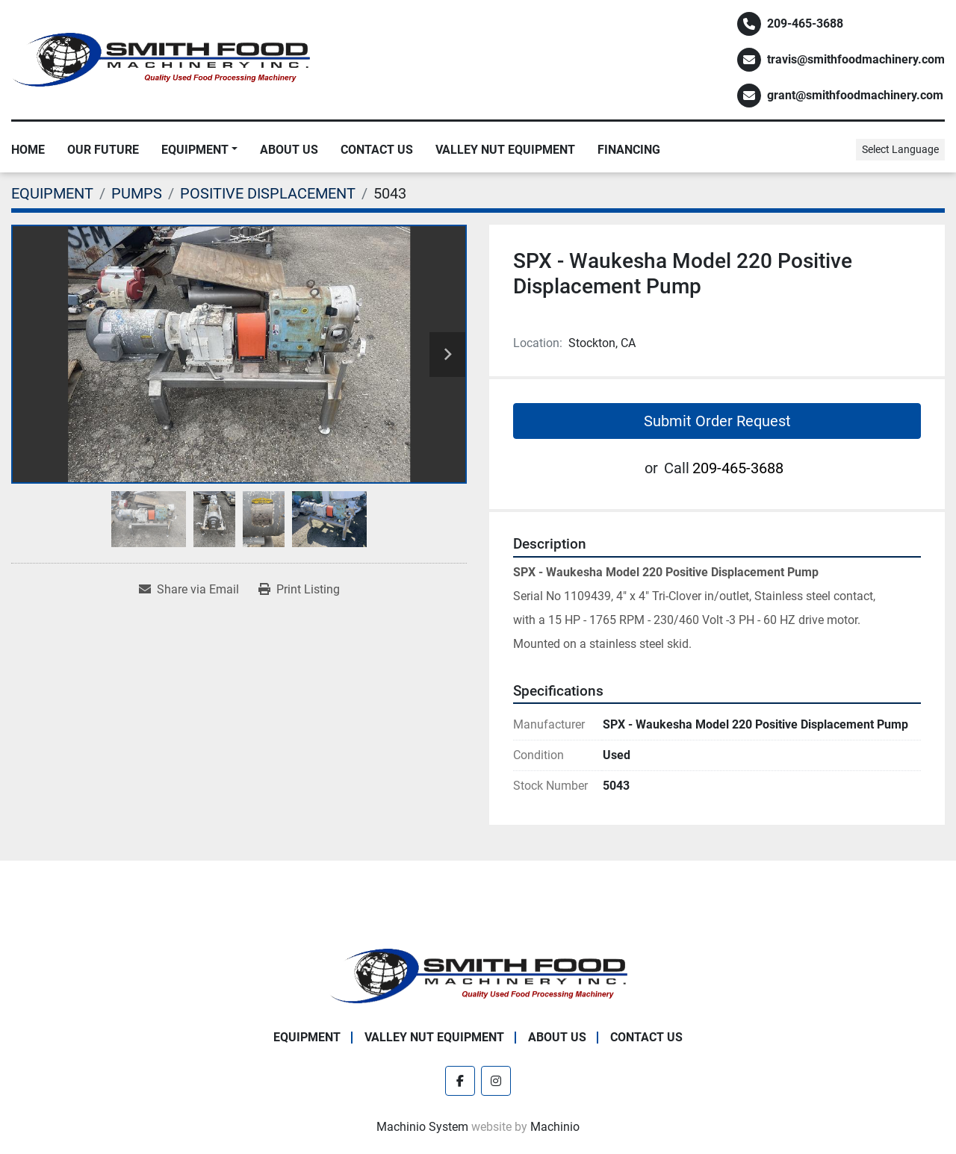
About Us (289, 150)
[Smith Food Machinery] (478, 975)
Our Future (103, 150)
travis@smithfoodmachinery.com (856, 59)
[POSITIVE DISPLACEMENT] (268, 193)
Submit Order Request (717, 421)
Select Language (900, 149)
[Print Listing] (299, 590)
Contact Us (377, 150)
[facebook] (460, 1081)
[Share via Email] (189, 590)
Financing (629, 150)
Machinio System (422, 1127)
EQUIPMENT (195, 150)
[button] (199, 150)
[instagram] (496, 1081)
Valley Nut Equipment (505, 150)
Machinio (555, 1127)
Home (28, 150)
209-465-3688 (805, 23)
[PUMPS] (136, 193)
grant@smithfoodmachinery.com (855, 95)
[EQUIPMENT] (52, 193)
